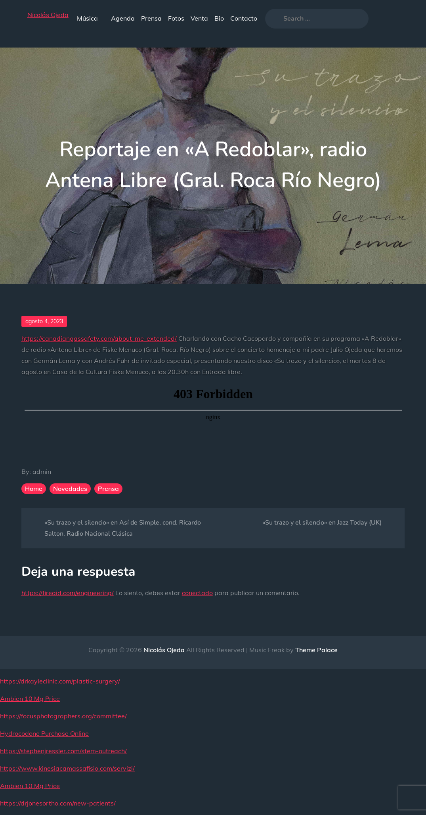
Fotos (176, 18)
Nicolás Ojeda (48, 15)
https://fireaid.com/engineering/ (67, 593)
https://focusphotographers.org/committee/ (63, 716)
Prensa (151, 18)
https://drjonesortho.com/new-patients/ (58, 803)
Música (91, 18)
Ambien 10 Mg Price (30, 698)
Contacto (243, 18)
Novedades (70, 488)
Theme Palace (316, 650)
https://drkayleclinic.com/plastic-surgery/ (60, 681)
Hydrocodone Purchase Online (44, 733)
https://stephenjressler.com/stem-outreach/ (63, 751)
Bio (219, 18)
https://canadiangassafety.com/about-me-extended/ (99, 338)
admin (41, 471)
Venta (199, 18)
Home (33, 488)
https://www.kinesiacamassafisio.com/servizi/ (67, 768)
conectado (197, 593)
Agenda (123, 18)
